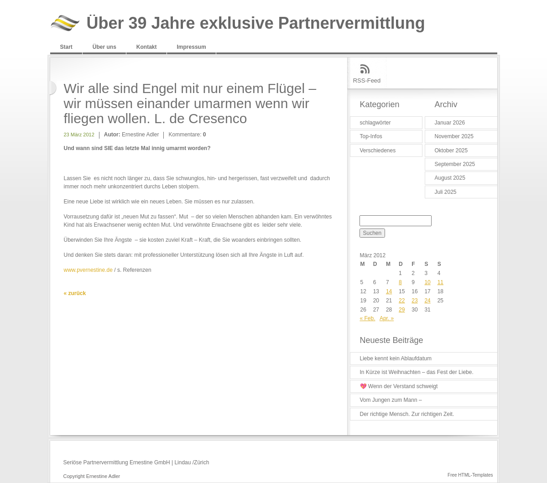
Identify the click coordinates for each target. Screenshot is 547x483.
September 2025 (455, 164)
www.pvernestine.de (88, 270)
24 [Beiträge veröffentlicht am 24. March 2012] (427, 300)
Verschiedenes (378, 150)
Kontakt (146, 47)
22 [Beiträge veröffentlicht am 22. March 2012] (402, 300)
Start (66, 47)
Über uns (104, 47)
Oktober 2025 (451, 150)
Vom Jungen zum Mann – (391, 400)
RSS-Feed (367, 80)
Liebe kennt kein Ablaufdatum (396, 358)
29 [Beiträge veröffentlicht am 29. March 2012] (402, 309)
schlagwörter (375, 122)
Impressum (191, 47)
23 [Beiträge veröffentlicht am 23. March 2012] (414, 300)
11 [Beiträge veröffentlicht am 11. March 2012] (440, 282)
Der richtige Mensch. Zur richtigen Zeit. (407, 414)
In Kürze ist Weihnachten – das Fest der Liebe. (417, 372)
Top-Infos (371, 136)
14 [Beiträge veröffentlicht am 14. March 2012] (389, 291)
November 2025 (454, 136)
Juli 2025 (446, 192)
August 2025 (450, 178)
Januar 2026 (450, 122)
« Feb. (367, 318)
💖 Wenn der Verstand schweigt (399, 386)
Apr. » (387, 318)
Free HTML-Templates (470, 475)
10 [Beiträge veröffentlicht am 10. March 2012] (427, 282)
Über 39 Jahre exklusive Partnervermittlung (256, 23)
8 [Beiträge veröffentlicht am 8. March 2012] (400, 282)
